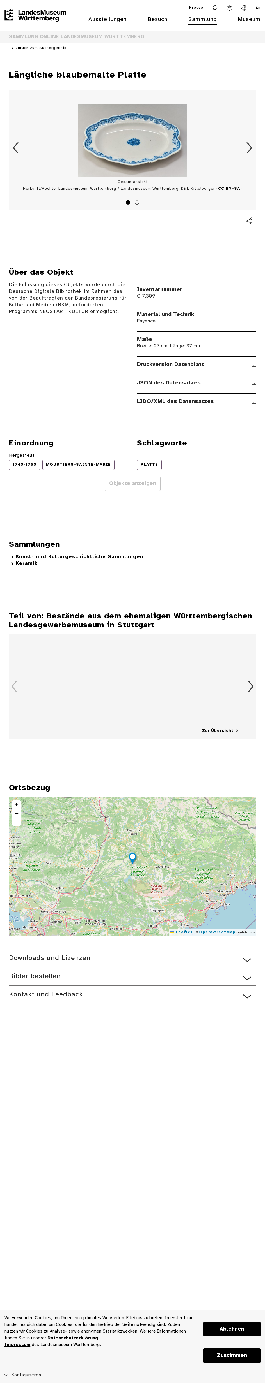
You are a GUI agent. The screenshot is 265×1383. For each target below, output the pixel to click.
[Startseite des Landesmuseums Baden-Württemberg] (35, 23)
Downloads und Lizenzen (50, 958)
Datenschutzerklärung (72, 1338)
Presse (196, 8)
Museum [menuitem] (249, 19)
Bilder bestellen (35, 976)
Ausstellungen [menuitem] (107, 19)
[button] (132, 859)
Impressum (17, 1344)
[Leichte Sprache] (229, 7)
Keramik (27, 563)
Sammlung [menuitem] (202, 19)
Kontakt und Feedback (46, 994)
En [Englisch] (258, 8)
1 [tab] (129, 203)
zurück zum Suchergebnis (41, 48)
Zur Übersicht (218, 731)
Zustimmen (232, 1355)
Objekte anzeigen (132, 483)
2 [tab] (138, 203)
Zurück (15, 148)
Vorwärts (249, 148)
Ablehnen (232, 1329)
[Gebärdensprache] (244, 7)
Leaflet (181, 932)
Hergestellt (22, 455)
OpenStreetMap (217, 932)
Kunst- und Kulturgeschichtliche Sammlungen (79, 557)
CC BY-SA (229, 189)
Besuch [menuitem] (157, 19)
